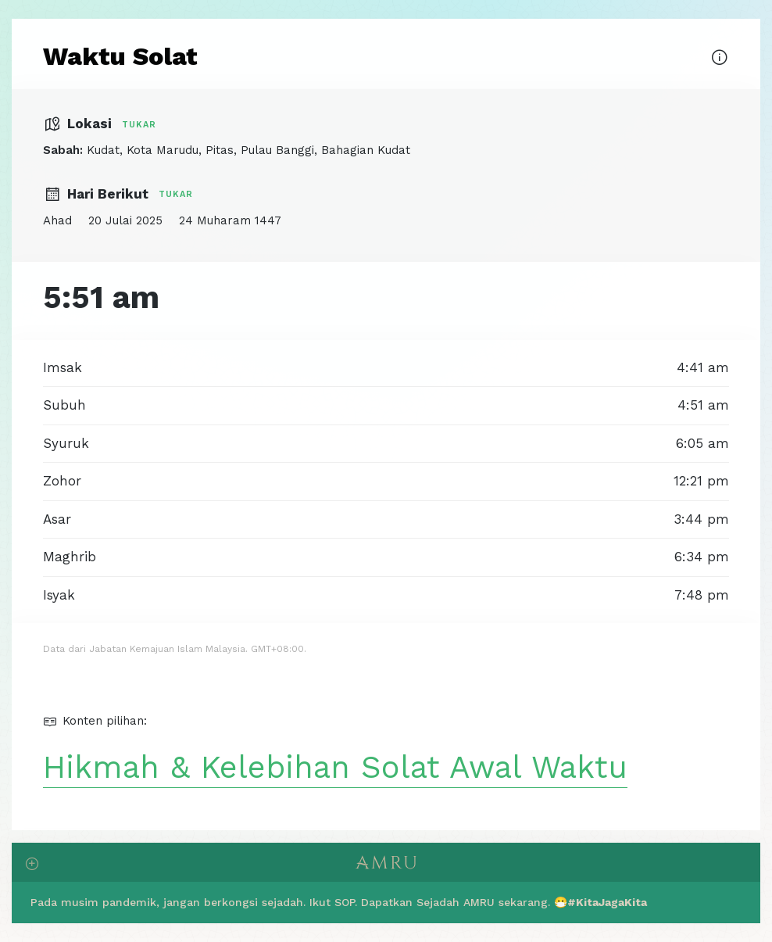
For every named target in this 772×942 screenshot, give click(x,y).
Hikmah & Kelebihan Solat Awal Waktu (335, 767)
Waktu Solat (120, 56)
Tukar (139, 125)
